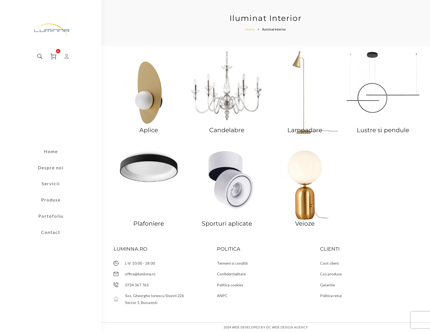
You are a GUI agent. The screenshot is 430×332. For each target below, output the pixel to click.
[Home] (250, 29)
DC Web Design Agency (287, 327)
